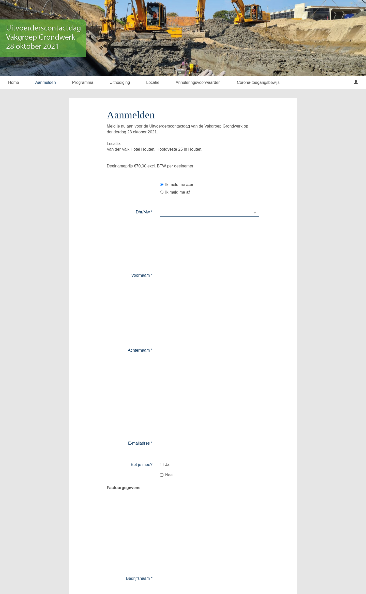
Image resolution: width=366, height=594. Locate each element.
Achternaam (140, 238)
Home (13, 82)
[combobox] (209, 358)
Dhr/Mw (144, 212)
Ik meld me (176, 184)
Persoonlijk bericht (135, 485)
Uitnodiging (120, 82)
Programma (83, 82)
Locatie (152, 82)
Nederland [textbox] (172, 357)
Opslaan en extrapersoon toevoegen (231, 538)
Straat (145, 397)
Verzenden (176, 537)
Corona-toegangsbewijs (258, 82)
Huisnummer (139, 384)
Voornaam (141, 225)
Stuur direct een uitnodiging (224, 506)
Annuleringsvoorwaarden (198, 82)
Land (146, 358)
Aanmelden (45, 82)
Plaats (145, 411)
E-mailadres (140, 260)
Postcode (142, 371)
